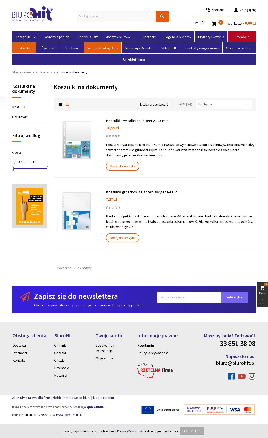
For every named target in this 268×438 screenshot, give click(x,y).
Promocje (61, 368)
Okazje (59, 360)
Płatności (20, 353)
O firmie (60, 345)
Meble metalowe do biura (71, 397)
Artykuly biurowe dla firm (31, 397)
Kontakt (19, 360)
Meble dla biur (103, 397)
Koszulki (18, 107)
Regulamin (145, 345)
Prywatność (63, 415)
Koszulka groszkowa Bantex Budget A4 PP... (142, 192)
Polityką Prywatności (131, 431)
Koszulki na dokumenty (23, 89)
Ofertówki (20, 117)
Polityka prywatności (153, 353)
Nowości (60, 375)
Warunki (77, 415)
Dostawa (19, 345)
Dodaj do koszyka (123, 166)
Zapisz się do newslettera (76, 296)
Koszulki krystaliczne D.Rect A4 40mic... (138, 120)
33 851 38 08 (237, 343)
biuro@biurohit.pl (235, 363)
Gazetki (60, 353)
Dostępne (223, 105)
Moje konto (104, 358)
